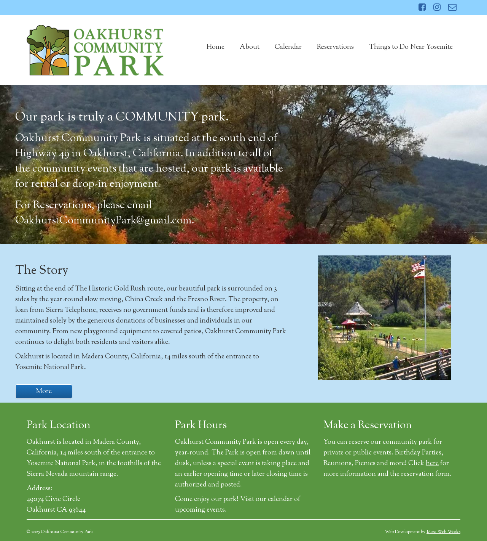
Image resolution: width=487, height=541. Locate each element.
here (432, 464)
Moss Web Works (443, 531)
